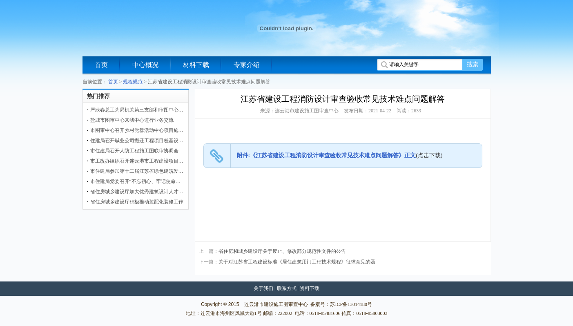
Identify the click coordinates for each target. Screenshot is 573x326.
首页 (101, 64)
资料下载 (309, 288)
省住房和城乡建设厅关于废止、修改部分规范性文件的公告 (282, 251)
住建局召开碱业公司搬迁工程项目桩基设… (136, 140)
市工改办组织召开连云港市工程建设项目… (136, 161)
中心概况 (145, 64)
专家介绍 (247, 64)
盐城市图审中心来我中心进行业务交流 (132, 120)
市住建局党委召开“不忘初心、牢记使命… (135, 181)
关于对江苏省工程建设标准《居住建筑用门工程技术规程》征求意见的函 (296, 262)
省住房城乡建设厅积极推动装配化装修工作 (136, 202)
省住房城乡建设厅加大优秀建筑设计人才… (136, 191)
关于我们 (263, 288)
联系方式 (287, 288)
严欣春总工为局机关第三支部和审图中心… (136, 110)
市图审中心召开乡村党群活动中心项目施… (136, 130)
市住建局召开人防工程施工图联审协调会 (134, 151)
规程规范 (133, 82)
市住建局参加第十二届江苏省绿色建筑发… (136, 171)
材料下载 (196, 64)
